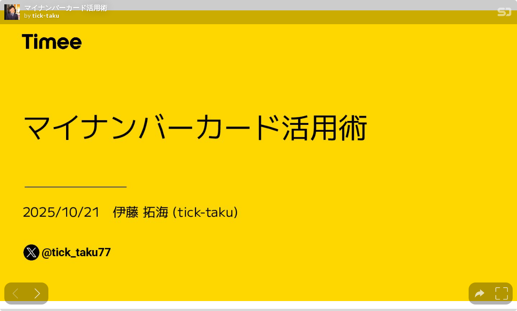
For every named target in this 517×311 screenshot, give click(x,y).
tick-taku (45, 16)
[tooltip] (479, 293)
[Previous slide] (15, 293)
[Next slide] (37, 293)
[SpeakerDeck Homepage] (504, 14)
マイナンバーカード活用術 (65, 7)
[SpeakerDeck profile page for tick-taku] (12, 12)
